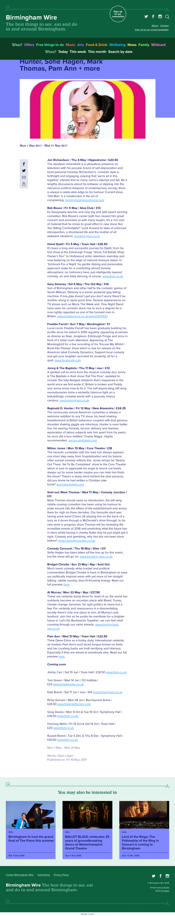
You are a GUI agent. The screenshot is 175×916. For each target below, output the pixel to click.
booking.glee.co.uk (87, 236)
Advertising (44, 874)
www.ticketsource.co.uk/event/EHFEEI (82, 316)
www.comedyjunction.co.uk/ (76, 541)
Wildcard (158, 45)
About (155, 25)
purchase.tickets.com (70, 484)
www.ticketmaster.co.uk (68, 684)
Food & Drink (96, 45)
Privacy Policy (61, 874)
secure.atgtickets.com (82, 440)
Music (70, 45)
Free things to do (50, 45)
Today (63, 52)
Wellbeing (117, 45)
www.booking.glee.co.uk (96, 556)
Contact (164, 25)
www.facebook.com (68, 360)
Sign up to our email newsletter (152, 29)
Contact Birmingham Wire (20, 874)
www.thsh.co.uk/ (68, 716)
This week (78, 52)
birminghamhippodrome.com (84, 200)
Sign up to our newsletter (118, 14)
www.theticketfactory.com (74, 704)
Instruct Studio (163, 887)
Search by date (120, 52)
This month (97, 52)
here (66, 584)
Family (143, 45)
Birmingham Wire (31, 17)
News (131, 45)
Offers (29, 45)
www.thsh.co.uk (113, 276)
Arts (80, 45)
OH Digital (164, 891)
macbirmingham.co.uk (74, 400)
